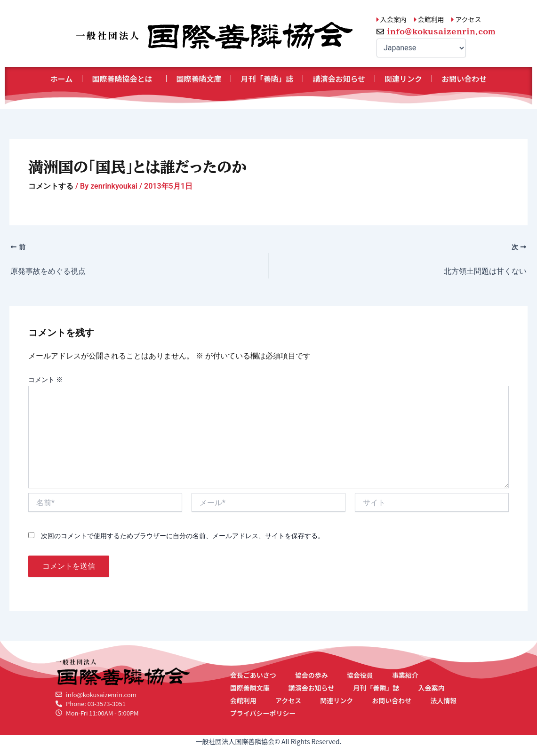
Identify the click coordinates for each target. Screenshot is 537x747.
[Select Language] (421, 48)
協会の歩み (311, 675)
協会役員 (360, 675)
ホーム (61, 78)
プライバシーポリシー (263, 713)
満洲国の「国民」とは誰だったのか (137, 167)
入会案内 (431, 687)
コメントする (50, 186)
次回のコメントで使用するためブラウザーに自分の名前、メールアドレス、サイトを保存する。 (182, 536)
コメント (45, 379)
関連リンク (403, 78)
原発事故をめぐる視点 (48, 271)
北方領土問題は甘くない (485, 271)
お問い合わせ (464, 78)
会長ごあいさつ (253, 675)
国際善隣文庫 (198, 78)
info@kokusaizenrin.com (441, 31)
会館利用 (243, 700)
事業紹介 (405, 675)
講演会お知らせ (339, 78)
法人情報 (443, 700)
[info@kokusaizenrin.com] (380, 31)
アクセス (288, 700)
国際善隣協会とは (124, 78)
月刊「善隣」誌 (266, 78)
